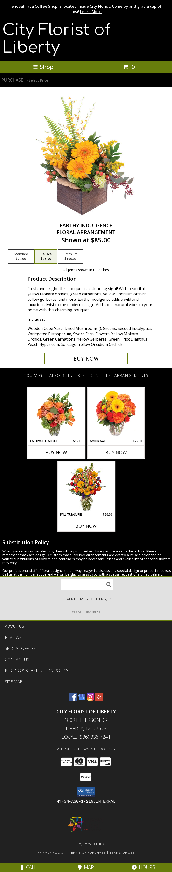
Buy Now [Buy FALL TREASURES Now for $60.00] (86, 526)
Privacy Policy (51, 852)
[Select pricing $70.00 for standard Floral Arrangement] (21, 257)
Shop (43, 67)
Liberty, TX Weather (86, 844)
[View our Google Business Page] (82, 699)
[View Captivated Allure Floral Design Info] (56, 413)
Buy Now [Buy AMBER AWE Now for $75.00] (116, 452)
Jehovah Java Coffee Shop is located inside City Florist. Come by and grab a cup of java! (86, 9)
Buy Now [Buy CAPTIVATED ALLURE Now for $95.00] (56, 452)
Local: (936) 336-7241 (86, 737)
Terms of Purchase (87, 852)
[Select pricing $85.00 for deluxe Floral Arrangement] (46, 257)
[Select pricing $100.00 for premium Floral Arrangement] (70, 257)
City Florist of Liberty (56, 38)
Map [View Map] (86, 867)
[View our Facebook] (73, 699)
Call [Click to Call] (29, 867)
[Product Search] (87, 584)
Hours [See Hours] (143, 867)
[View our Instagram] (90, 699)
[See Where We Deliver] (86, 612)
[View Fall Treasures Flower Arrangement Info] (86, 487)
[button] (86, 792)
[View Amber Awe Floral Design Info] (116, 413)
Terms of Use (122, 852)
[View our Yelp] (99, 699)
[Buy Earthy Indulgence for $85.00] (86, 358)
